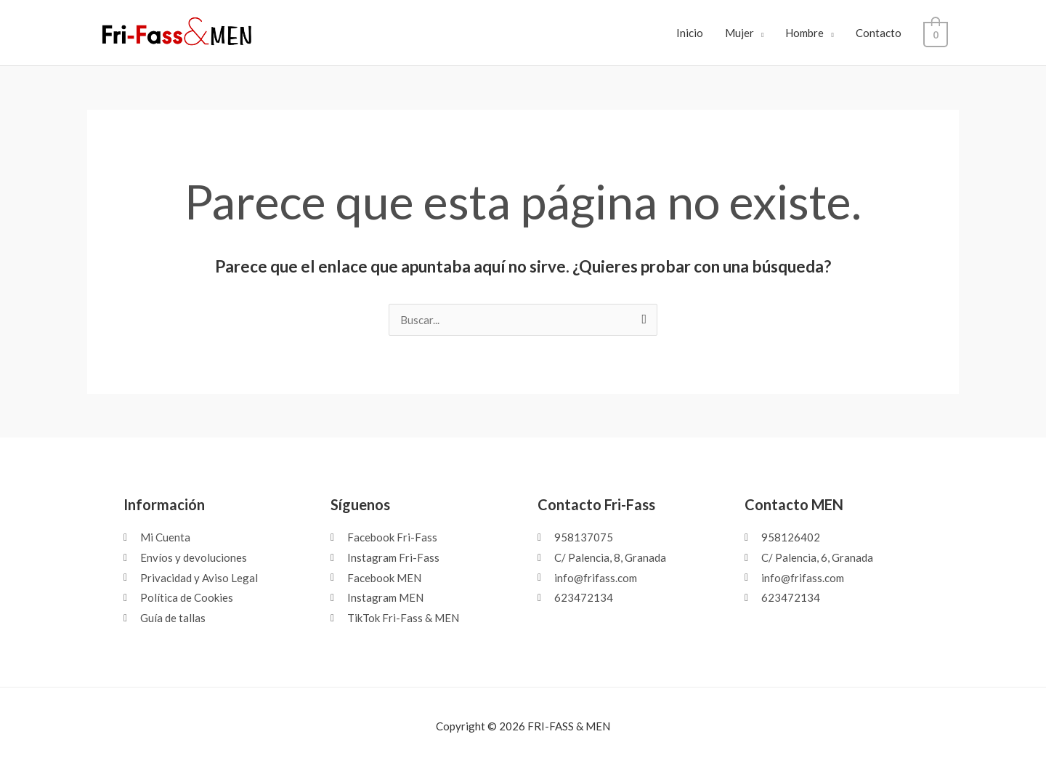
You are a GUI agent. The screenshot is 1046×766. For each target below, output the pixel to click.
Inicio (694, 32)
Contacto (884, 32)
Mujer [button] (744, 32)
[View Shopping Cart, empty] (938, 32)
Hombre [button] (810, 32)
